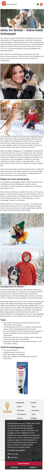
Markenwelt (20, 418)
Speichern (14, 467)
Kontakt (34, 406)
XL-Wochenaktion (21, 414)
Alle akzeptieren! (23, 464)
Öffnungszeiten (35, 410)
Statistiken (13, 457)
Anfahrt (34, 414)
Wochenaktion (20, 410)
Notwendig (13, 454)
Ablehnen (33, 467)
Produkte (19, 406)
